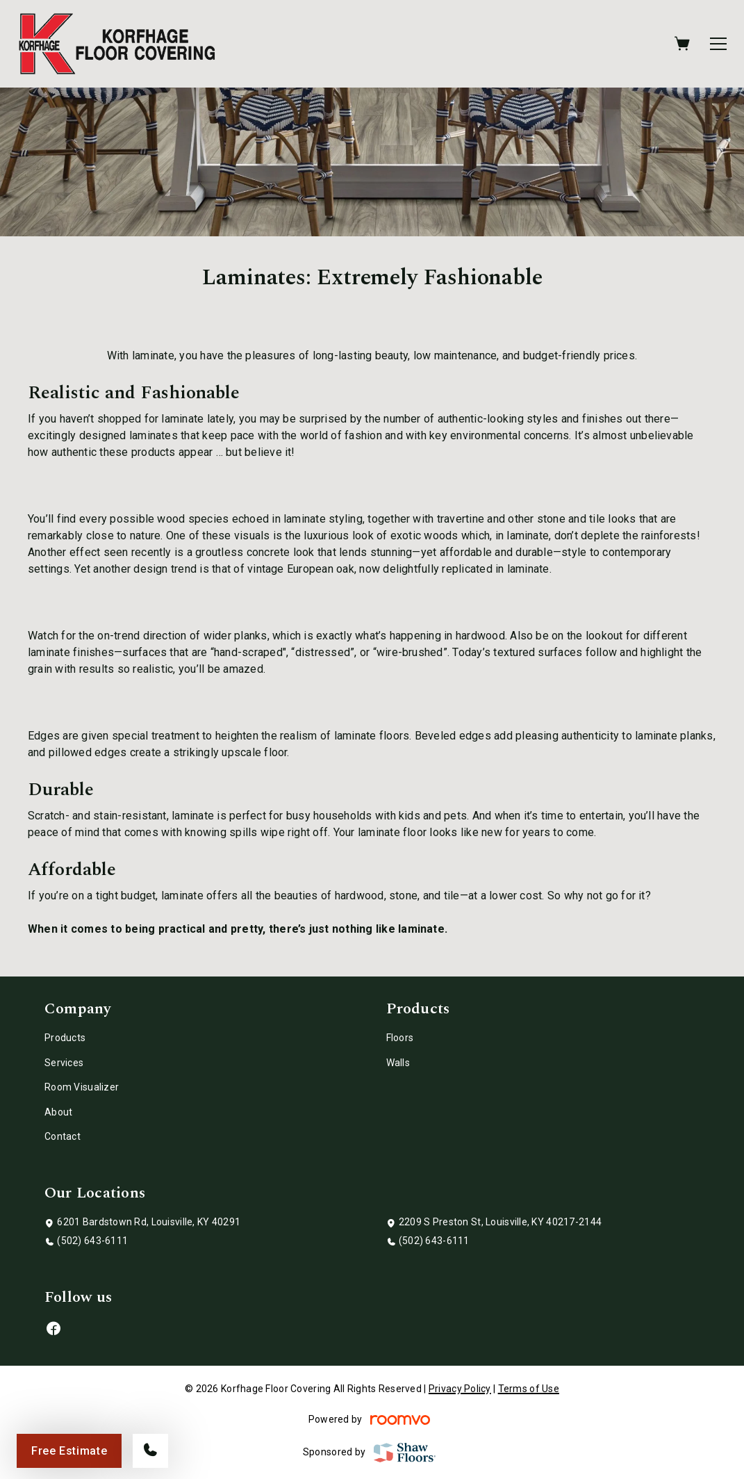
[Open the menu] (718, 43)
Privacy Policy (460, 1388)
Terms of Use (528, 1388)
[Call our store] (150, 1451)
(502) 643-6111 (92, 1240)
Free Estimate (69, 1450)
